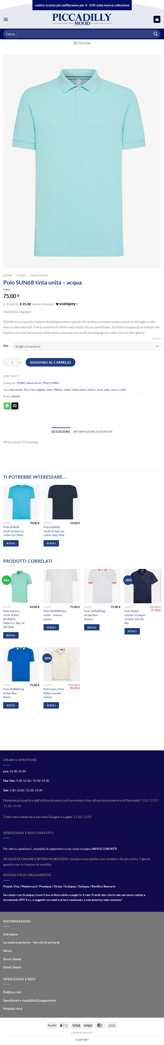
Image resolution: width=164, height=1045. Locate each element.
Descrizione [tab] (60, 431)
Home (7, 275)
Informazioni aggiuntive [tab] (93, 431)
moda (67, 389)
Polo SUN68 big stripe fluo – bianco (94, 615)
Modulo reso (12, 1008)
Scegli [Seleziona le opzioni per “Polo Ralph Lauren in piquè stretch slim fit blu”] (132, 631)
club (11, 389)
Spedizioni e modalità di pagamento (29, 1000)
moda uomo (79, 389)
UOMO (21, 275)
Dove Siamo (12, 959)
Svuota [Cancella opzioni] (156, 338)
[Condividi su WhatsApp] (7, 406)
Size (5, 345)
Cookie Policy (82, 1032)
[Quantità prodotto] (12, 362)
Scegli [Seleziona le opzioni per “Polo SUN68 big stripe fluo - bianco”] (91, 627)
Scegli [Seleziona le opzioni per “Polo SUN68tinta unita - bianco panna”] (51, 627)
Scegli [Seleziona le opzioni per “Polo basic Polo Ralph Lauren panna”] (51, 705)
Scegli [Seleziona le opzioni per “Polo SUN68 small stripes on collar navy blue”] (51, 543)
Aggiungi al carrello (50, 362)
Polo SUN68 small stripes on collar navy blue (54, 531)
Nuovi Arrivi (34, 383)
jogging (40, 389)
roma (114, 389)
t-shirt (122, 389)
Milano (58, 389)
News (7, 951)
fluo (26, 389)
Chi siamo (10, 934)
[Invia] (155, 34)
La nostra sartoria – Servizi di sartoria (31, 942)
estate (19, 389)
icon (32, 389)
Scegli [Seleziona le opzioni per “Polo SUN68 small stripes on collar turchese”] (10, 543)
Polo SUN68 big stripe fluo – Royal (13, 693)
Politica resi (12, 992)
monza (91, 389)
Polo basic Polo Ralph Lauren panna (54, 693)
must (100, 389)
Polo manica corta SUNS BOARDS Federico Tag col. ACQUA (14, 619)
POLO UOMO (39, 275)
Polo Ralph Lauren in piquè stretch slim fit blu (134, 617)
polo (106, 389)
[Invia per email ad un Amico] (14, 406)
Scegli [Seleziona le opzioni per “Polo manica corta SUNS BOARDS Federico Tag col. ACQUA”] (10, 635)
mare (49, 389)
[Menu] (5, 19)
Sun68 (16, 396)
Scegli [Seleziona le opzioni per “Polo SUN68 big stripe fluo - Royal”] (10, 705)
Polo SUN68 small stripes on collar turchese (13, 531)
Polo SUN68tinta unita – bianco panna (55, 615)
